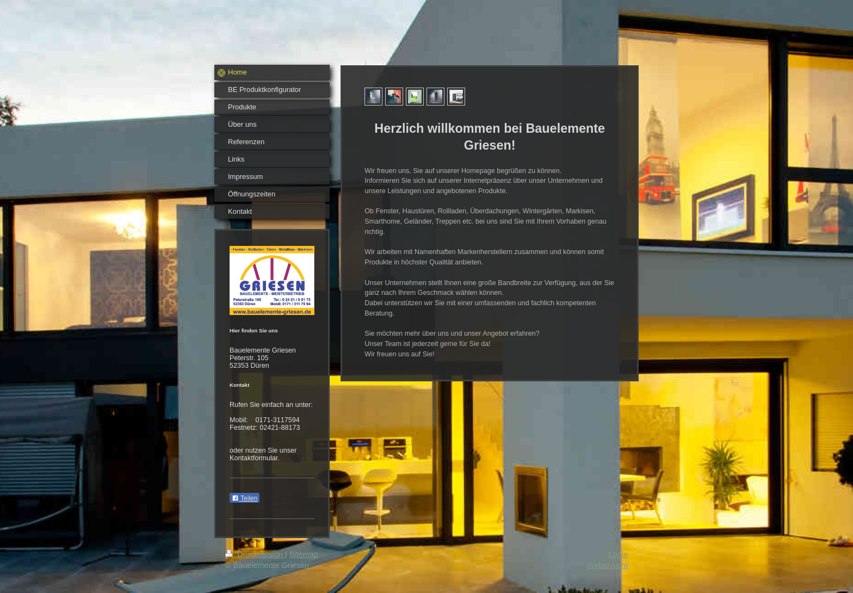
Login (618, 554)
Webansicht (607, 565)
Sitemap (303, 554)
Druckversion (255, 554)
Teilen (244, 498)
